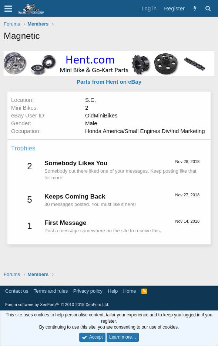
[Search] (207, 8)
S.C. (90, 100)
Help (113, 291)
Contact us (16, 291)
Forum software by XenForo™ (57, 304)
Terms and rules (51, 291)
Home (129, 291)
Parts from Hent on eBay (109, 82)
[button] (8, 8)
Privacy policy (88, 291)
